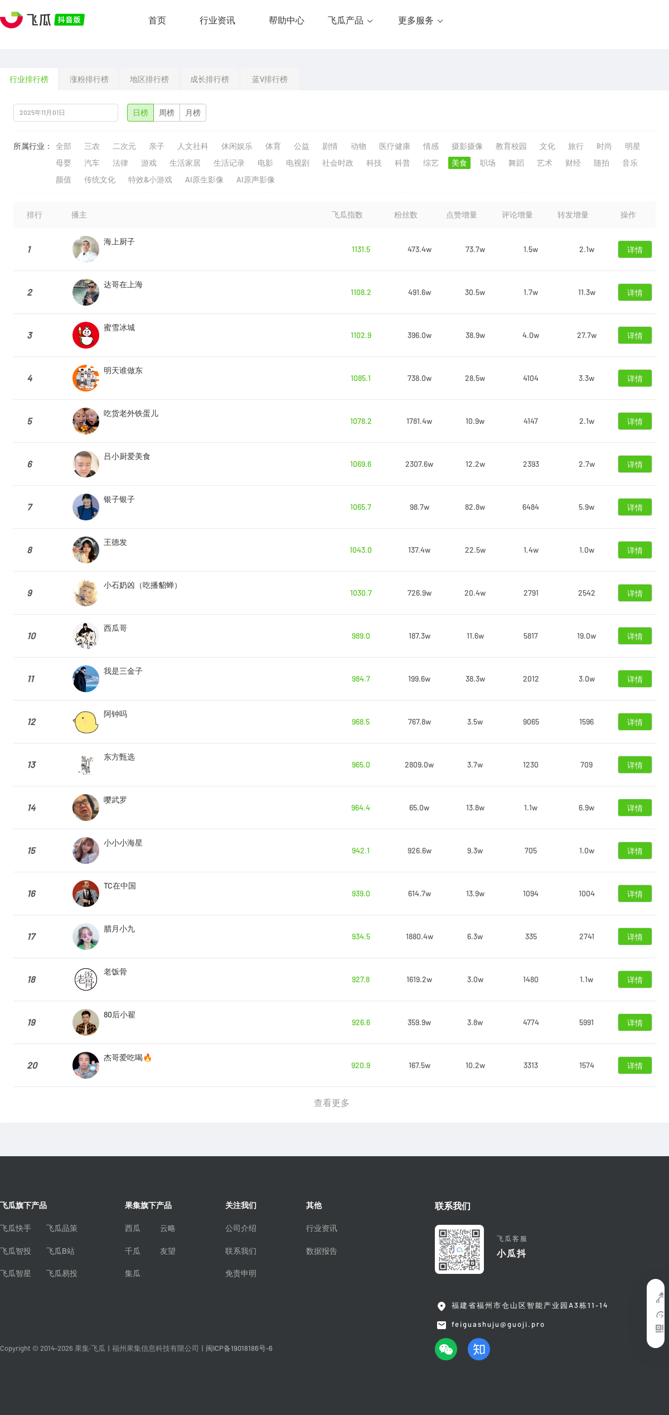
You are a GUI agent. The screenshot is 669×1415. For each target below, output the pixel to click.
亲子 (156, 146)
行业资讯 (217, 20)
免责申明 (240, 1273)
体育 (273, 146)
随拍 (601, 162)
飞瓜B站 (60, 1251)
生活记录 (229, 162)
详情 (635, 249)
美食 (459, 162)
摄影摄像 (467, 146)
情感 (431, 146)
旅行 (576, 146)
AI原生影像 (204, 179)
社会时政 (337, 162)
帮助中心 (286, 20)
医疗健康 (394, 146)
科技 (374, 162)
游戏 (149, 162)
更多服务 (416, 20)
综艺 (431, 162)
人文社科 (193, 146)
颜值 (63, 179)
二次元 (124, 146)
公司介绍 (240, 1228)
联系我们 (240, 1251)
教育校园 (511, 146)
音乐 (630, 162)
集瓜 (132, 1273)
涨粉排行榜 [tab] (89, 79)
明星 (633, 146)
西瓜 (132, 1228)
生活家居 (185, 162)
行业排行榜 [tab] (29, 79)
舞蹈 (516, 162)
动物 (358, 146)
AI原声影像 (255, 179)
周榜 (166, 112)
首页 (157, 20)
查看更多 (332, 1103)
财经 (573, 162)
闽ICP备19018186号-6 (239, 1348)
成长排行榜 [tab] (209, 79)
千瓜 (132, 1251)
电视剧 (297, 162)
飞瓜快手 (15, 1228)
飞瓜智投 (15, 1251)
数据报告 (321, 1251)
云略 (168, 1228)
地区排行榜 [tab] (149, 79)
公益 (301, 146)
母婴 (63, 162)
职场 (488, 162)
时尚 (604, 146)
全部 (63, 146)
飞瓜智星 (15, 1273)
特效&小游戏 (150, 179)
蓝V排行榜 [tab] (270, 79)
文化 (547, 146)
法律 (120, 162)
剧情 (330, 146)
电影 (265, 162)
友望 (168, 1251)
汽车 (92, 162)
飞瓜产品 (345, 20)
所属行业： (32, 146)
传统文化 (99, 179)
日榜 (140, 112)
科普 (402, 162)
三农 (92, 146)
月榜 (193, 112)
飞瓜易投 (61, 1273)
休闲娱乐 (237, 146)
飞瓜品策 (61, 1228)
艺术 (544, 162)
